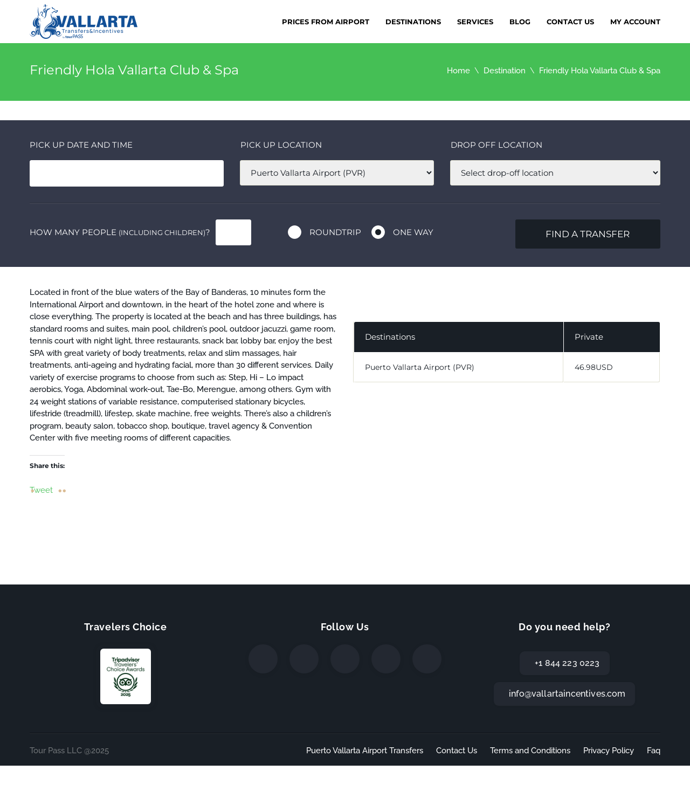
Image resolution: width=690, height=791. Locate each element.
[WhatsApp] (386, 658)
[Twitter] (304, 658)
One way (413, 232)
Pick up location (281, 145)
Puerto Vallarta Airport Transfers (364, 750)
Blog (519, 21)
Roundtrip (335, 232)
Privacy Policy (608, 750)
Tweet (41, 489)
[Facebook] (263, 658)
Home (458, 70)
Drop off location (496, 145)
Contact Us (570, 21)
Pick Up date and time (81, 145)
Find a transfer (588, 234)
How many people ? (120, 232)
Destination (505, 70)
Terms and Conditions (530, 750)
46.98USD (594, 367)
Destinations (413, 21)
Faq (653, 750)
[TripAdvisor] (426, 658)
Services (475, 21)
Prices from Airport (325, 21)
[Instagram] (345, 658)
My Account (635, 21)
